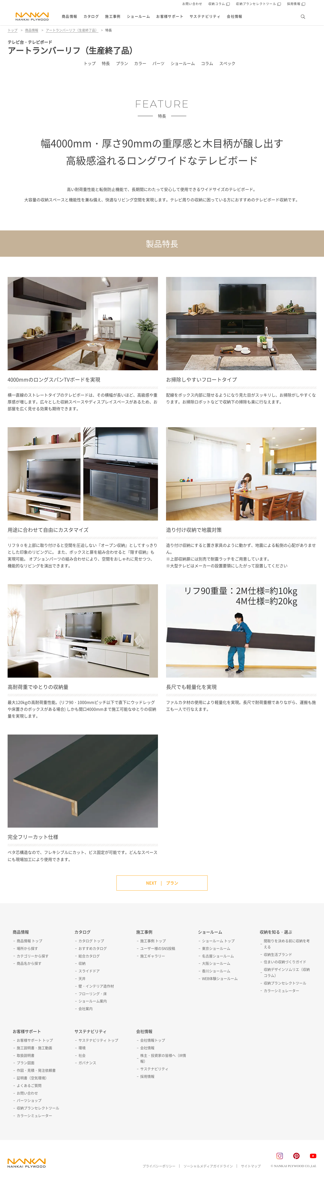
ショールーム (138, 16)
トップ (12, 30)
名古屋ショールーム (218, 955)
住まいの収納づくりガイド (285, 961)
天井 (82, 978)
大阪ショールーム (216, 963)
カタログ (91, 16)
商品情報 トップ (29, 940)
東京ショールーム (216, 948)
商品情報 (69, 16)
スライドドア (89, 970)
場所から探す (27, 948)
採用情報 (147, 1076)
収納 (82, 963)
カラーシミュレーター (281, 990)
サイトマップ (251, 1166)
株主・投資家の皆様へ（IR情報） (163, 1058)
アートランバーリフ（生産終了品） (72, 30)
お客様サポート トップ (35, 1040)
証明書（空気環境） (33, 1077)
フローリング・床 (92, 993)
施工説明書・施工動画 (34, 1047)
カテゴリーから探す (33, 955)
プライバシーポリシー (159, 1166)
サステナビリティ (205, 16)
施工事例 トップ (153, 940)
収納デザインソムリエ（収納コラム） (287, 972)
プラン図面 (25, 1062)
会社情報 (234, 16)
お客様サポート (170, 16)
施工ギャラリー (152, 955)
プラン (122, 63)
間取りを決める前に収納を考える (287, 943)
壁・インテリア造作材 (96, 985)
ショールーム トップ (218, 940)
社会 (82, 1055)
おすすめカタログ (92, 948)
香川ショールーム (216, 970)
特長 (106, 63)
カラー (140, 63)
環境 (82, 1047)
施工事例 (113, 16)
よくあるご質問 (29, 1085)
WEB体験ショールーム (220, 978)
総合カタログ (89, 955)
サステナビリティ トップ (98, 1040)
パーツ (158, 63)
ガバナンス (87, 1062)
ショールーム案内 (92, 1000)
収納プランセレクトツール (285, 982)
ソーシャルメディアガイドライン (208, 1166)
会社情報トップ (152, 1040)
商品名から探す (29, 963)
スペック (227, 63)
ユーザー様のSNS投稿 (157, 948)
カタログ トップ (91, 940)
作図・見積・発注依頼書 (36, 1070)
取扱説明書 (25, 1055)
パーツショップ (29, 1100)
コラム (207, 63)
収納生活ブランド (278, 954)
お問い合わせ (192, 4)
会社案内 (85, 1008)
